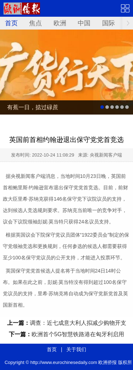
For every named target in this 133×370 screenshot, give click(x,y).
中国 (84, 23)
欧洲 (60, 23)
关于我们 (76, 349)
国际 (108, 23)
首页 (11, 23)
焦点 (35, 23)
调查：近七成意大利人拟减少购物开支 (78, 323)
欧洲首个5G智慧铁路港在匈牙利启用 (78, 334)
